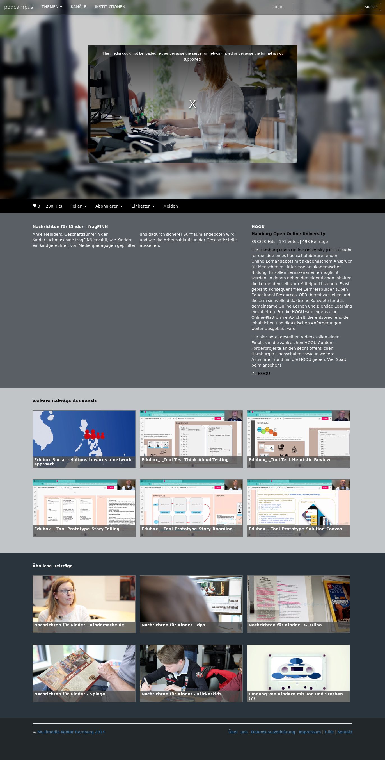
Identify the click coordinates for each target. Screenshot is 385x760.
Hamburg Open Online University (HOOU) (300, 250)
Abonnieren (109, 206)
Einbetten (143, 206)
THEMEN (52, 6)
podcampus (18, 7)
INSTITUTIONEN (110, 6)
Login (277, 6)
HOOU (264, 373)
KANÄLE (78, 6)
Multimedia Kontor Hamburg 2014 (71, 732)
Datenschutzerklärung (273, 732)
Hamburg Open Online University (288, 233)
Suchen (371, 7)
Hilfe (329, 732)
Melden (170, 206)
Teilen (78, 206)
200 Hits (54, 206)
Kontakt (345, 732)
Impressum (310, 732)
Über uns (237, 732)
